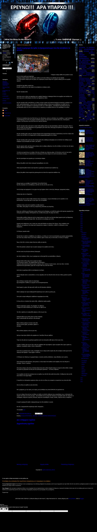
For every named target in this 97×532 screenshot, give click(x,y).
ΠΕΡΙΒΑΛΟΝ (82, 90)
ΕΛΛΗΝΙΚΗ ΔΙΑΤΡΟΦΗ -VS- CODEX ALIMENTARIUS (86, 73)
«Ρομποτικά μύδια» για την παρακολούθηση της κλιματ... (85, 287)
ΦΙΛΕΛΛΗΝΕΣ (88, 118)
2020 (82, 223)
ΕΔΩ (24, 409)
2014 (82, 379)
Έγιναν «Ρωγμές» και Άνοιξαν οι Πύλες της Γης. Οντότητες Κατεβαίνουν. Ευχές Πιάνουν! (89, 147)
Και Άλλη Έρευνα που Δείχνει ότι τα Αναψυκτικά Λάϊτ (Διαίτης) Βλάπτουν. (89, 139)
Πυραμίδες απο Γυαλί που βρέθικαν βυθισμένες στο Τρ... (85, 304)
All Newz (4, 100)
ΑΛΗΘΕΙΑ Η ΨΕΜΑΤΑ (85, 109)
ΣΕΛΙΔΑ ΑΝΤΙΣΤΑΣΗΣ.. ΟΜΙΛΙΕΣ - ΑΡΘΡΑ (31, 415)
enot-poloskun (72, 498)
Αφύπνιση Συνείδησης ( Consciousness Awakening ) (6, 83)
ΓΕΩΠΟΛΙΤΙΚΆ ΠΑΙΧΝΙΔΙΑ (86, 67)
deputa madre (7, 115)
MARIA (5, 110)
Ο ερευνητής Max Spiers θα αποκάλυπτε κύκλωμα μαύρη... (85, 328)
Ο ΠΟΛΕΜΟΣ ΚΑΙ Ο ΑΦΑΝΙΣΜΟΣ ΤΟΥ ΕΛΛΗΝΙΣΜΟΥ (86, 96)
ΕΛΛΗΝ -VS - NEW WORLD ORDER (86, 53)
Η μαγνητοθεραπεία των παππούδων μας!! (85, 246)
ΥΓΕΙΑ (93, 119)
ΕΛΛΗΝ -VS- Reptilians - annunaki (86, 113)
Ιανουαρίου (84, 375)
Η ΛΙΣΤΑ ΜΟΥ (5, 96)
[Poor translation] (5, 509)
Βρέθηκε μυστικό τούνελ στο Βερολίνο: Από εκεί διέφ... (85, 255)
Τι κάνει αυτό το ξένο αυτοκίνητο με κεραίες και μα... (85, 319)
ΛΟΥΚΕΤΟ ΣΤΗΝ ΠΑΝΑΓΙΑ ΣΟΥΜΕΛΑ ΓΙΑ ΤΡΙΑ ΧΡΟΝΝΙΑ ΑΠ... (85, 350)
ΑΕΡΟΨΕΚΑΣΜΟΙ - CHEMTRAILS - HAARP (86, 103)
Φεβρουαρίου (85, 373)
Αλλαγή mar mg (7, 113)
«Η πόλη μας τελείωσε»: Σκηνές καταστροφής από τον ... (85, 270)
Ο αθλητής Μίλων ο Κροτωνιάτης (85, 239)
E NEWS (4, 94)
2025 (82, 214)
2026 (82, 212)
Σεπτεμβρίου (84, 360)
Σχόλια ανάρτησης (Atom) (48, 469)
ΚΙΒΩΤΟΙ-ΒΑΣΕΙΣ (90, 116)
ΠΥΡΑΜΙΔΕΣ (81, 116)
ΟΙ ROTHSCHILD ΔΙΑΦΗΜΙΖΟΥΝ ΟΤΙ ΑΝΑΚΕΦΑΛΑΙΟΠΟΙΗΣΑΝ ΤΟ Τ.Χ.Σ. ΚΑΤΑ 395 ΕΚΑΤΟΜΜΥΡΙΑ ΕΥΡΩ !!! (86, 192)
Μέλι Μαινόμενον (85, 358)
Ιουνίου (83, 366)
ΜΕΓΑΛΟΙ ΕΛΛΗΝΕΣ (85, 105)
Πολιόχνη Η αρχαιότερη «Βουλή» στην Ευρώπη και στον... (86, 344)
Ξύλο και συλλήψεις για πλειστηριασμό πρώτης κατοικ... (85, 355)
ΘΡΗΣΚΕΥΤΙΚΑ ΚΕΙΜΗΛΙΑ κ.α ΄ (86, 108)
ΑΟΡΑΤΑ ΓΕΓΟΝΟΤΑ (7, 103)
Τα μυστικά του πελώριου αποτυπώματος (85, 333)
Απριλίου (84, 370)
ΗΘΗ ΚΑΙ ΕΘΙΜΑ (85, 107)
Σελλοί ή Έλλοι (84, 295)
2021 (82, 221)
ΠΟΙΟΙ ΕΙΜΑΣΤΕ (83, 120)
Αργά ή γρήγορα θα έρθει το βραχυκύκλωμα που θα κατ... (86, 309)
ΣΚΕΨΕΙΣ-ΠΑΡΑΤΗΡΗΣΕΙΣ (49, 415)
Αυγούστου (84, 362)
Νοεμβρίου (84, 234)
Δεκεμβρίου (84, 232)
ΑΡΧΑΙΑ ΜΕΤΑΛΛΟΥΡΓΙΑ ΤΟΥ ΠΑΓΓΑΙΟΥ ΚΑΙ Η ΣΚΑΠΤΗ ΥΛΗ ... (85, 276)
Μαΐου (83, 368)
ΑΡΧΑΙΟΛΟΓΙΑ (82, 110)
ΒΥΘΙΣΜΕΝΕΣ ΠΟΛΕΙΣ (84, 119)
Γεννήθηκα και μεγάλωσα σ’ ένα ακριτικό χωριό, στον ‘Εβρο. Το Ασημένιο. (89, 132)
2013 (82, 381)
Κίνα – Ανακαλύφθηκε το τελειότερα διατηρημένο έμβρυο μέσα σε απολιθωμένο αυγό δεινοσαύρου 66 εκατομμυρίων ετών (86, 183)
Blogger (82, 498)
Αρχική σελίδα (44, 464)
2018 (82, 227)
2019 (82, 225)
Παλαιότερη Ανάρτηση (67, 464)
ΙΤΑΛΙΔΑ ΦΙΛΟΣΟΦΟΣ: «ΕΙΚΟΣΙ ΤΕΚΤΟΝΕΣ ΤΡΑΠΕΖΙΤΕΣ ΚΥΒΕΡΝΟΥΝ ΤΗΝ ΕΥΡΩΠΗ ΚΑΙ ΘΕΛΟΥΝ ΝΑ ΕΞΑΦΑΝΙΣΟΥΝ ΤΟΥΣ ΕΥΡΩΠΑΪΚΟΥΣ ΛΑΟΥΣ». (86, 173)
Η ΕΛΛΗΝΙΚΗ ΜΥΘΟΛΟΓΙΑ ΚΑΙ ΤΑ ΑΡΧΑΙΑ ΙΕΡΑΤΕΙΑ (86, 80)
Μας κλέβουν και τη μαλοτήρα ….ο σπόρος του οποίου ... (86, 315)
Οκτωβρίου (84, 236)
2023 (82, 218)
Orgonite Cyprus (6, 98)
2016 (82, 231)
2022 (82, 220)
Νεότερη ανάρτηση (22, 464)
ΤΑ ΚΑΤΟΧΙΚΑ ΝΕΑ (86, 87)
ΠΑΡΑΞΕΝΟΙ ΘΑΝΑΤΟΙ (85, 115)
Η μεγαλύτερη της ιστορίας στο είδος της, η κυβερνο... (85, 260)
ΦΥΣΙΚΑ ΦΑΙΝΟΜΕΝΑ (85, 89)
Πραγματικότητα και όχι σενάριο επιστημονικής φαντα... (85, 292)
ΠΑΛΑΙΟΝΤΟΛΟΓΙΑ (84, 78)
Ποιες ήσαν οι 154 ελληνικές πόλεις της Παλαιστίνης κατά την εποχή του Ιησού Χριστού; (89, 155)
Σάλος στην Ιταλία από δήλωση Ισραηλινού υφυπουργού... (86, 242)
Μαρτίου (83, 371)
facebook (4, 52)
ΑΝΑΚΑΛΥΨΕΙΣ (83, 71)
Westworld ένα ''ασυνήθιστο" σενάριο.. (84, 250)
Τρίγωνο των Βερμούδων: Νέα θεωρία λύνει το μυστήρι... (85, 299)
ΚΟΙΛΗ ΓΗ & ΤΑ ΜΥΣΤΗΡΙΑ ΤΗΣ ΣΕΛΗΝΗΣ (86, 93)
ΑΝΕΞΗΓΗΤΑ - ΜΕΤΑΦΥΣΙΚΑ (86, 101)
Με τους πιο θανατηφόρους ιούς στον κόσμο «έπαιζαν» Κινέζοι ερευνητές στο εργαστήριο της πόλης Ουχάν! (86, 163)
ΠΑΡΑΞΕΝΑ (82, 100)
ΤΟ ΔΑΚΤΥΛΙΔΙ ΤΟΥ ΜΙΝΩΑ (86, 127)
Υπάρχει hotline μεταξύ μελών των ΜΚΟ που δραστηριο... (85, 281)
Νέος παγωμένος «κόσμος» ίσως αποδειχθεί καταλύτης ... (85, 264)
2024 (82, 216)
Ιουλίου (83, 364)
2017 (82, 229)
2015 (82, 377)
